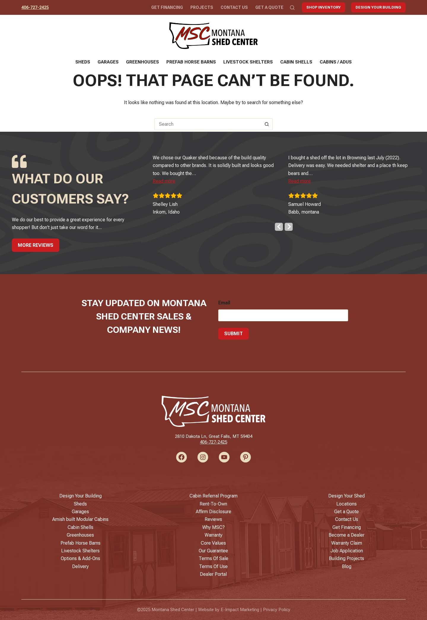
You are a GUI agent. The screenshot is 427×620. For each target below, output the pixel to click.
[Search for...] (207, 124)
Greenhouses (142, 62)
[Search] (292, 7)
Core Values (213, 543)
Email (224, 301)
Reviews (213, 519)
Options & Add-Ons (80, 558)
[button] (168, 179)
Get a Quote (269, 7)
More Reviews (35, 243)
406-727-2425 (35, 7)
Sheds (82, 62)
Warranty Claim (346, 543)
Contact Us (234, 7)
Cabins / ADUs (336, 62)
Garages (108, 62)
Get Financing (167, 7)
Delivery (80, 566)
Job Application (346, 551)
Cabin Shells (296, 62)
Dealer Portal (213, 574)
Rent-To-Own (213, 504)
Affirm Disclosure (213, 511)
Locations (346, 504)
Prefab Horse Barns (191, 62)
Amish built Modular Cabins (80, 519)
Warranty (213, 535)
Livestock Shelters (248, 62)
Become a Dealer (346, 535)
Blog (346, 566)
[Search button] (267, 124)
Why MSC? (213, 527)
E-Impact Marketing (240, 609)
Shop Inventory (323, 7)
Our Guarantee (213, 551)
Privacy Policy (276, 609)
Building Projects (346, 558)
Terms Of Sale (213, 558)
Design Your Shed (346, 496)
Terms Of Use (213, 566)
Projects (201, 7)
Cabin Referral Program (213, 496)
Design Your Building (378, 7)
